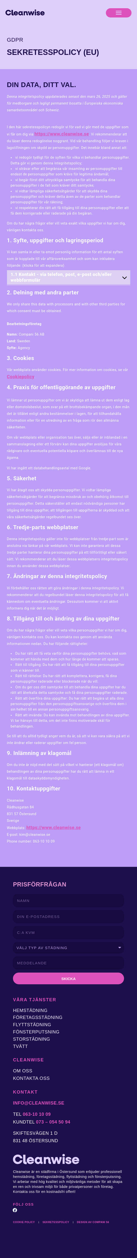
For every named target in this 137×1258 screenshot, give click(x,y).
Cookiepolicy (20, 376)
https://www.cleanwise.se (62, 133)
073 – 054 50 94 (53, 1122)
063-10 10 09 (37, 1114)
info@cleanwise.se (38, 1103)
